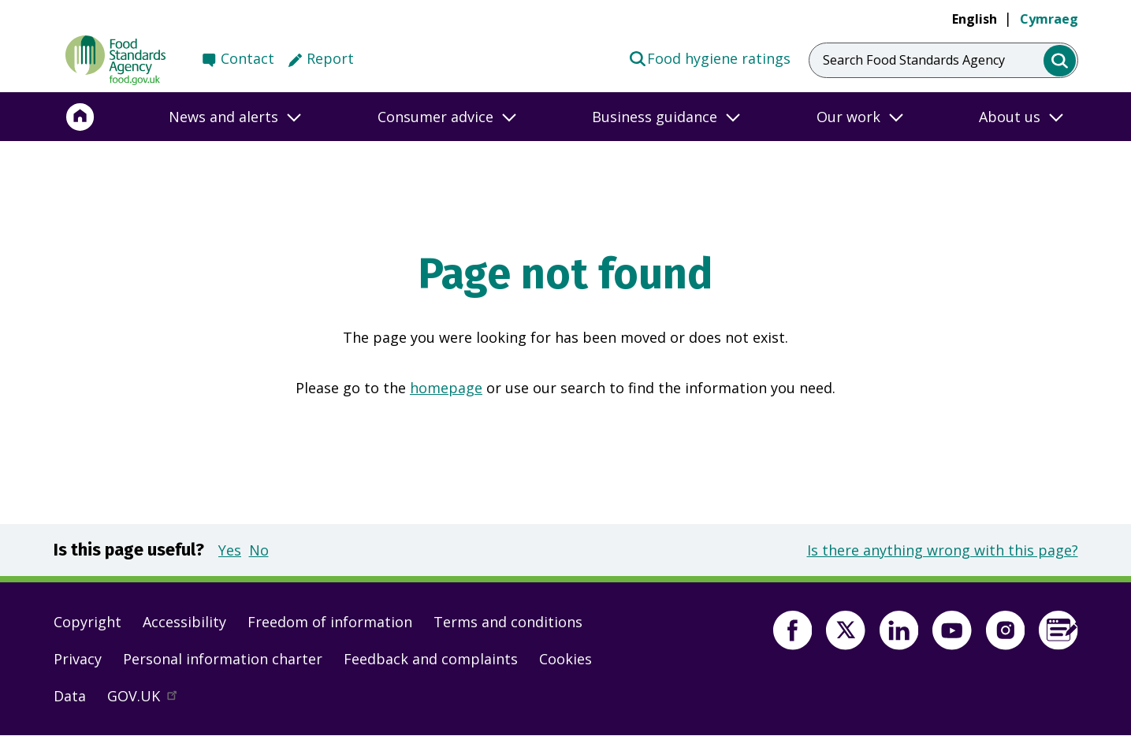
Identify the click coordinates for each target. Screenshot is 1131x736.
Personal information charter (222, 658)
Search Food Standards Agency (914, 60)
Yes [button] (229, 550)
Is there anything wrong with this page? (942, 550)
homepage (446, 387)
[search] (1060, 61)
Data (70, 695)
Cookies (565, 658)
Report (330, 58)
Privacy (78, 658)
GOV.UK (149, 700)
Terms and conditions (507, 621)
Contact (247, 58)
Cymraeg (1049, 19)
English (974, 19)
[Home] (80, 116)
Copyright (87, 621)
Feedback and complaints (431, 658)
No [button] (259, 550)
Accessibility (184, 621)
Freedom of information (329, 621)
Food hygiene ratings (710, 57)
